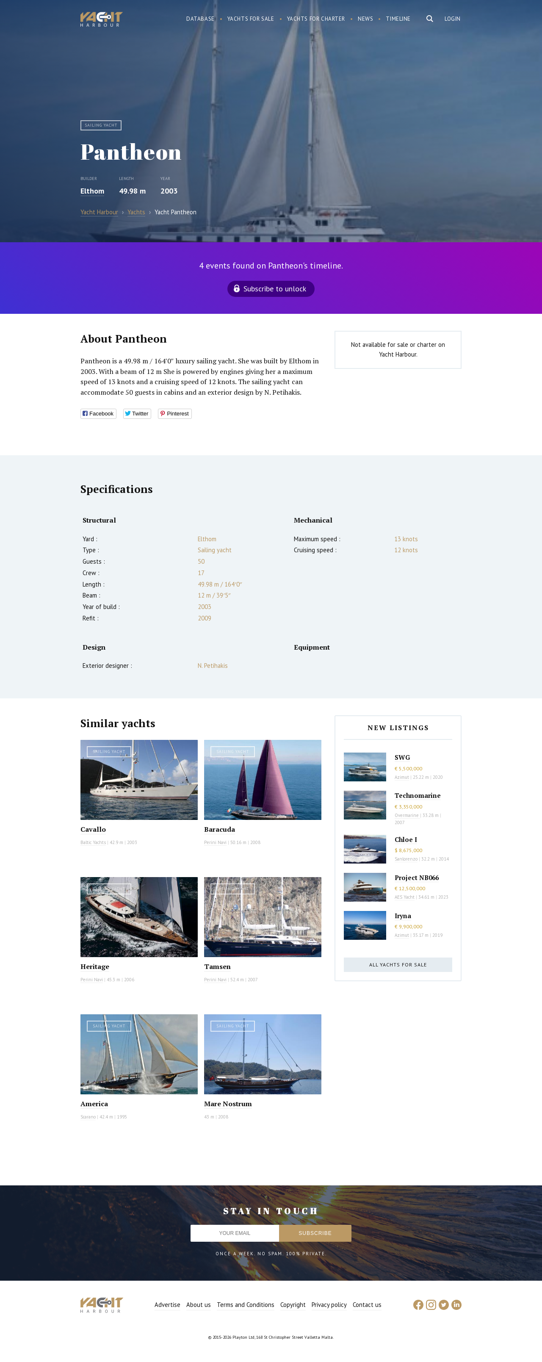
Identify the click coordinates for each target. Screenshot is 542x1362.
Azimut (402, 777)
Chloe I (406, 839)
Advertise (167, 1305)
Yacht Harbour (101, 20)
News (365, 18)
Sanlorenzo (406, 859)
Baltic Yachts (93, 842)
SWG (402, 757)
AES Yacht (405, 897)
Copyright (293, 1305)
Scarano (88, 1117)
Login (453, 18)
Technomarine (418, 795)
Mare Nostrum (228, 1103)
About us (198, 1305)
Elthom (92, 191)
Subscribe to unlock (274, 288)
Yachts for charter (316, 18)
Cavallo (93, 829)
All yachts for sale (398, 964)
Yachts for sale (250, 18)
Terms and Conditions (245, 1305)
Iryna (403, 915)
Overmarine (407, 815)
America (94, 1103)
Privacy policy (329, 1305)
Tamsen (217, 966)
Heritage (94, 966)
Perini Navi (215, 842)
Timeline (398, 18)
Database (200, 18)
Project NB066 (417, 877)
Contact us (367, 1305)
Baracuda (219, 829)
